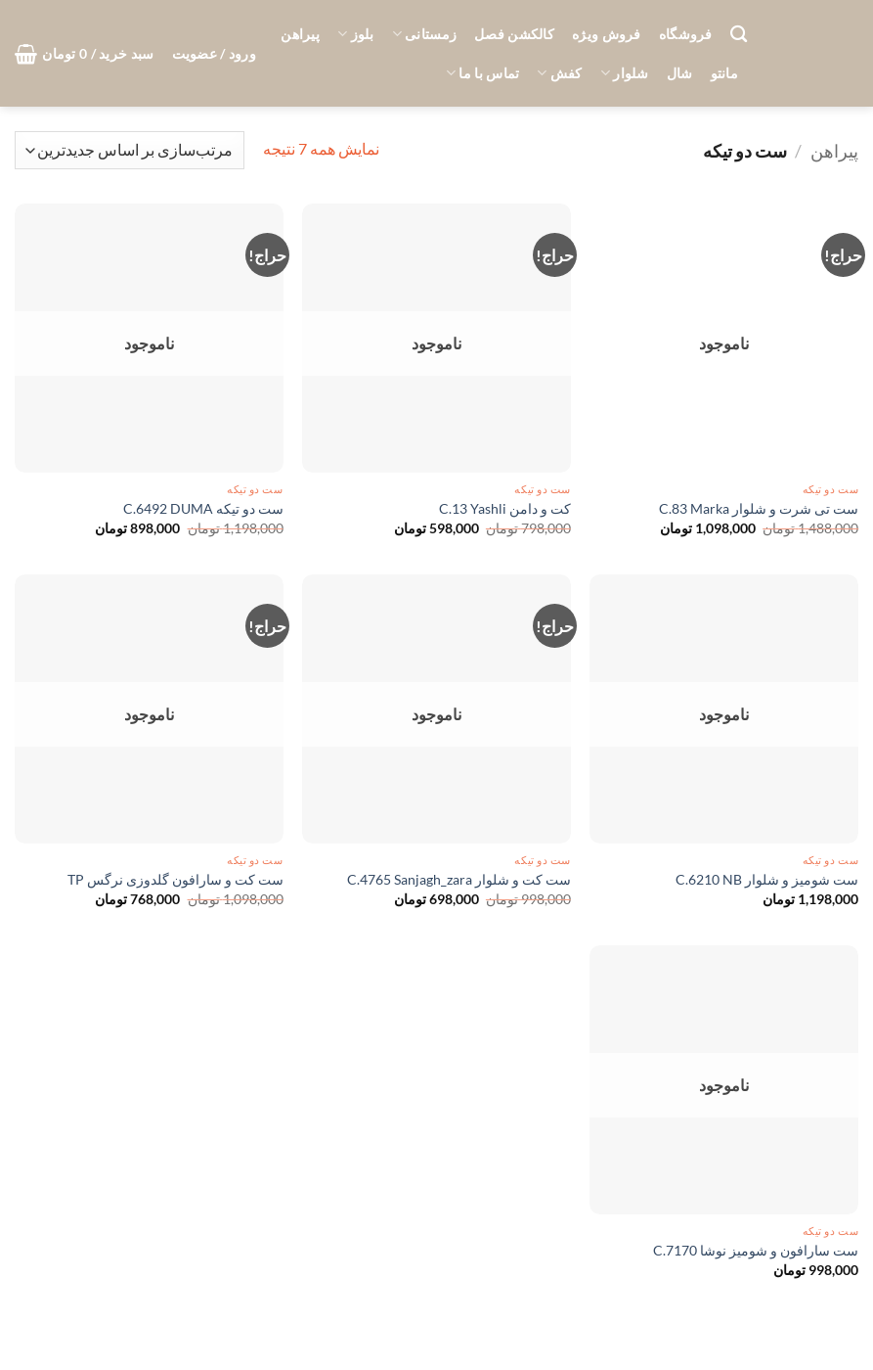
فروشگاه (686, 33)
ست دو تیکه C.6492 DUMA (203, 508)
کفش (559, 73)
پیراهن (300, 33)
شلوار (624, 73)
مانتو (724, 73)
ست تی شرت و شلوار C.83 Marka (758, 508)
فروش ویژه (606, 33)
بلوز (355, 33)
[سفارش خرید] (129, 150)
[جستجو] (738, 35)
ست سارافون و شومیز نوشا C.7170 (755, 1250)
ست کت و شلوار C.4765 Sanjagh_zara (459, 879)
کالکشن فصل (514, 33)
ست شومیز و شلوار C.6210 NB (767, 879)
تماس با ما (482, 73)
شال (680, 73)
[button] (214, 53)
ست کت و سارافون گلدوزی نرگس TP (175, 879)
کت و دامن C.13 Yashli (505, 508)
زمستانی (425, 33)
